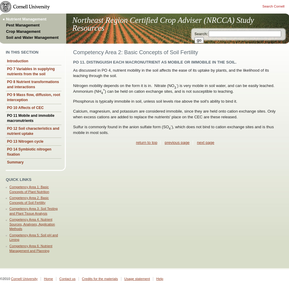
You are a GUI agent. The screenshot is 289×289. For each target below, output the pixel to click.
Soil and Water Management (32, 37)
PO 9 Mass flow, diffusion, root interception (33, 97)
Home (48, 279)
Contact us (67, 279)
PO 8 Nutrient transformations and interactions (33, 84)
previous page (177, 142)
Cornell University (24, 279)
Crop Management (23, 31)
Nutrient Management (26, 19)
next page (205, 142)
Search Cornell (273, 6)
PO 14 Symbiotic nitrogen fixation (29, 152)
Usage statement (137, 279)
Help (159, 279)
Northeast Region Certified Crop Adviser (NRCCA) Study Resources (163, 24)
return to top (146, 142)
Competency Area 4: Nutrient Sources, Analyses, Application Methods (32, 224)
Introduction (17, 61)
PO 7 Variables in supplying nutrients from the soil (31, 71)
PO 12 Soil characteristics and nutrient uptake (33, 131)
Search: (201, 34)
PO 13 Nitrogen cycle (25, 141)
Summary (15, 162)
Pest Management (23, 25)
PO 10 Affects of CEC (25, 108)
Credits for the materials (100, 279)
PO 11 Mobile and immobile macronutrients (30, 118)
